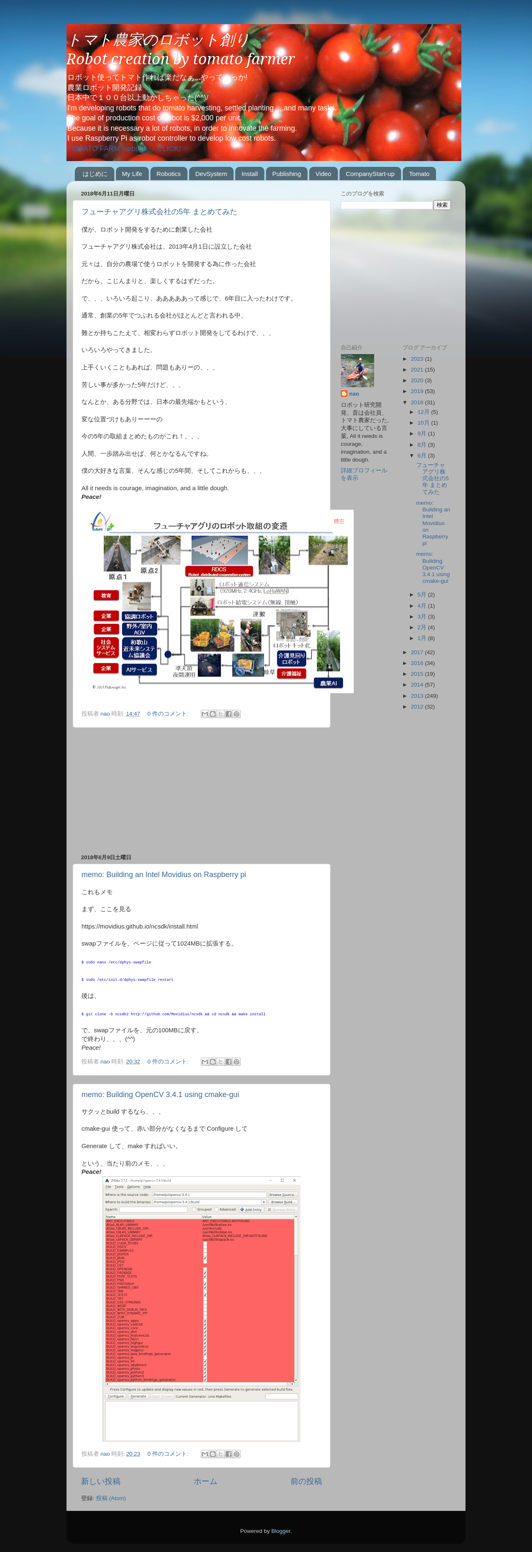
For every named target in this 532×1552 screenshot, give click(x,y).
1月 (423, 638)
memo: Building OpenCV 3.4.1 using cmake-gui (160, 1094)
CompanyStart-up (370, 173)
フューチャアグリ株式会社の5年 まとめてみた (159, 212)
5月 (423, 594)
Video (323, 173)
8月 (423, 445)
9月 (423, 433)
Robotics (169, 173)
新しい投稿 (101, 1481)
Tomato (419, 173)
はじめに (95, 173)
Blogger (281, 1531)
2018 (418, 402)
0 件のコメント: (169, 714)
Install (249, 173)
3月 (423, 616)
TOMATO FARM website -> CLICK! (124, 148)
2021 (418, 370)
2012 (418, 707)
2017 (418, 652)
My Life (132, 173)
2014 (418, 685)
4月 (423, 606)
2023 (418, 359)
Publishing (286, 173)
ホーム (205, 1481)
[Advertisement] (201, 791)
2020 (418, 380)
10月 (424, 423)
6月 (423, 455)
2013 (418, 696)
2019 (418, 391)
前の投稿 (306, 1481)
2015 (418, 674)
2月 (423, 627)
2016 (418, 663)
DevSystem (211, 173)
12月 (424, 412)
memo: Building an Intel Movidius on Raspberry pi (163, 874)
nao (354, 394)
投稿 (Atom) (111, 1498)
